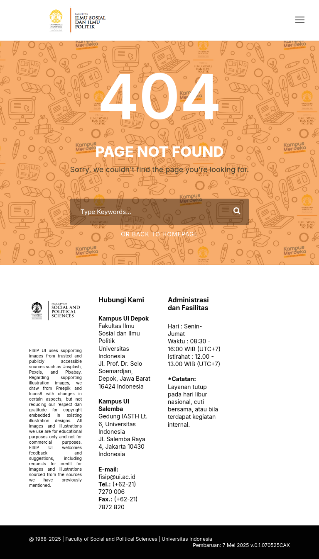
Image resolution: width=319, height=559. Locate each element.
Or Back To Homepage (159, 234)
